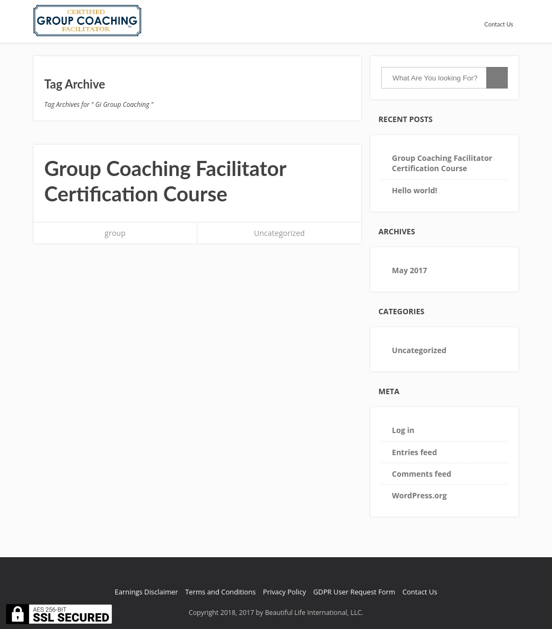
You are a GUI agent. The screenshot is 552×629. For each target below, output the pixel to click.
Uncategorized (279, 233)
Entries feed (414, 452)
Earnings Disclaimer (146, 592)
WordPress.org (419, 495)
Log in (403, 430)
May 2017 (409, 270)
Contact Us (498, 24)
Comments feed (421, 474)
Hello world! (414, 190)
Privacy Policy (284, 592)
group (115, 233)
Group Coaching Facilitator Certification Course (165, 180)
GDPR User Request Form (354, 592)
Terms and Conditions (220, 592)
